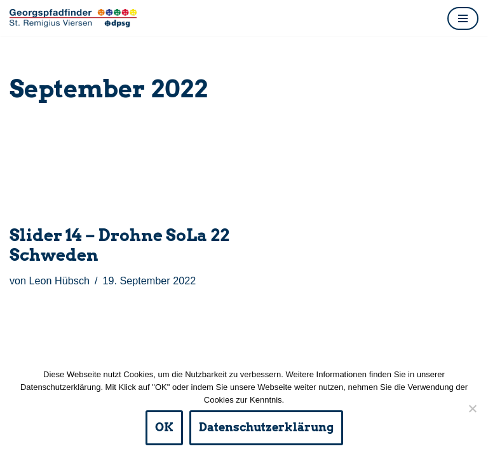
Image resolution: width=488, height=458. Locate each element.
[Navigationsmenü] (462, 18)
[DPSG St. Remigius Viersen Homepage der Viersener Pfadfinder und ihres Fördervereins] (73, 18)
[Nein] (472, 408)
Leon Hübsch (59, 280)
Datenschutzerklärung (266, 427)
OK (164, 427)
